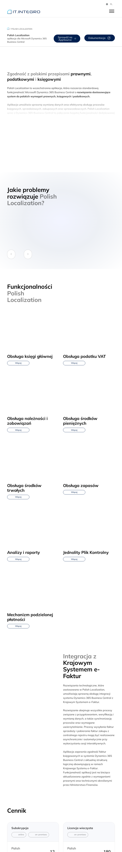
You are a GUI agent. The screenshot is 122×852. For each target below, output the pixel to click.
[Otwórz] (111, 12)
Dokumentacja (99, 38)
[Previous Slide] (11, 254)
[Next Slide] (28, 254)
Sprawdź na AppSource (67, 38)
